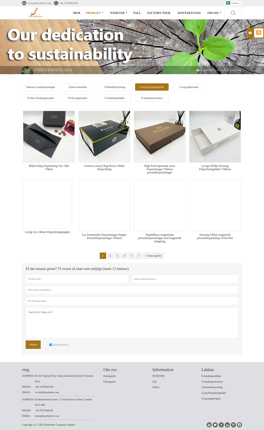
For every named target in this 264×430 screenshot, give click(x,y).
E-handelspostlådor (211, 376)
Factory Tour (158, 12)
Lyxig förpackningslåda (213, 393)
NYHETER (158, 376)
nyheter (118, 12)
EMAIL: (26, 392)
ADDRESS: (28, 376)
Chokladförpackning (212, 387)
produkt (95, 12)
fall (137, 12)
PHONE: (26, 386)
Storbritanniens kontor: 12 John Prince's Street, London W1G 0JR (63, 402)
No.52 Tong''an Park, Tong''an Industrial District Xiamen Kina (64, 379)
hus (199, 70)
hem (76, 12)
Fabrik (156, 387)
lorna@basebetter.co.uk (47, 416)
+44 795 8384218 (44, 410)
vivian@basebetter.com (39, 3)
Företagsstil (109, 381)
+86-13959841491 (68, 3)
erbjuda (33, 344)
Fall (155, 381)
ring (25, 369)
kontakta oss (189, 12)
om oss (214, 12)
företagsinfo (109, 376)
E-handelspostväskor (212, 381)
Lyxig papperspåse (211, 398)
